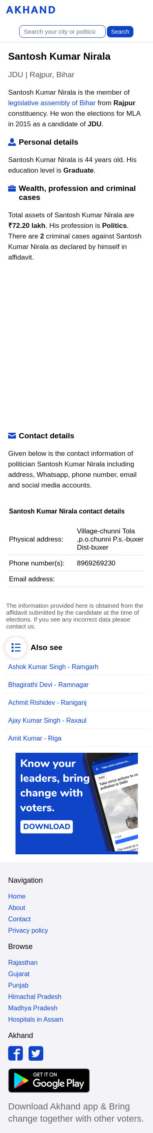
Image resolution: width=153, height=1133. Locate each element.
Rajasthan (23, 962)
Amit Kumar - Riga (35, 738)
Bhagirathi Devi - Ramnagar (48, 684)
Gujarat (18, 974)
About (16, 907)
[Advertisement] (76, 347)
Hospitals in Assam (35, 1019)
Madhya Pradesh (33, 1008)
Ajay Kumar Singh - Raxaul (47, 720)
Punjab (18, 985)
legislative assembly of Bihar (51, 103)
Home (17, 896)
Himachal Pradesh (35, 996)
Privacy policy (28, 930)
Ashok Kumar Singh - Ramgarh (53, 666)
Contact (19, 919)
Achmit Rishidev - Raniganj (47, 702)
